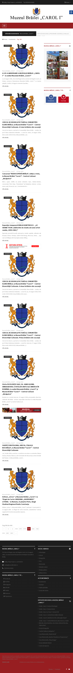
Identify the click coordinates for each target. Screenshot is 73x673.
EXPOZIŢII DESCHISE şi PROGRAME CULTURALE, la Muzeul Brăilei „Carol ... (53, 35)
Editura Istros (43, 573)
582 (37, 529)
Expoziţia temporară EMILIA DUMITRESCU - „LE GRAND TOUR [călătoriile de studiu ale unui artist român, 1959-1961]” (21, 227)
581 (33, 529)
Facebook (6, 579)
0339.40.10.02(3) (8, 568)
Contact (57, 669)
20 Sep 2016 (19, 71)
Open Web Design (14, 662)
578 (20, 529)
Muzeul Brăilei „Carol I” (8, 71)
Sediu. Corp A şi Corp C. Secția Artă (49, 612)
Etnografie (42, 558)
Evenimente (12, 39)
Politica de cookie (24, 662)
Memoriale (42, 564)
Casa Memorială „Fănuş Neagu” (48, 640)
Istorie (41, 555)
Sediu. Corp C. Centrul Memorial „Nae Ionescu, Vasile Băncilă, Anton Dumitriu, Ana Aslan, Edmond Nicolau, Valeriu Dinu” (54, 623)
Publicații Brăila (43, 587)
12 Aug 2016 (19, 494)
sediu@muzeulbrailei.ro (11, 565)
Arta (40, 561)
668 (7, 533)
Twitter (6, 590)
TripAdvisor (7, 596)
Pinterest (6, 593)
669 (12, 533)
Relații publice (43, 570)
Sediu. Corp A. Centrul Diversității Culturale (51, 615)
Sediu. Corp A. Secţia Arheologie (48, 606)
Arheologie (42, 552)
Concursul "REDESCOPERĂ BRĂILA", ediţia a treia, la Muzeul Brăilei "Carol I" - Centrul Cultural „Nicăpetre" (21, 176)
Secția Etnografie (44, 628)
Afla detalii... (5, 86)
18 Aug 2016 (19, 382)
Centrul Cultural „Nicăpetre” (47, 631)
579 (24, 529)
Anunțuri (41, 584)
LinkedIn (6, 587)
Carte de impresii (44, 646)
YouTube (6, 581)
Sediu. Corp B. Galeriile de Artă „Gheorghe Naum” (53, 618)
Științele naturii (43, 567)
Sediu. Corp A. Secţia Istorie (47, 609)
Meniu (67, 2)
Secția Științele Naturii (45, 643)
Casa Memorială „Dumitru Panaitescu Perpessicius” (53, 637)
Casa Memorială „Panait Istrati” (47, 634)
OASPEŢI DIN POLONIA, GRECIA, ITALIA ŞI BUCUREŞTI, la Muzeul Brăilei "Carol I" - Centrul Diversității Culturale (20, 447)
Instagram (7, 584)
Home (4, 39)
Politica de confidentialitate (37, 662)
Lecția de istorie (43, 590)
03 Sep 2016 (19, 330)
